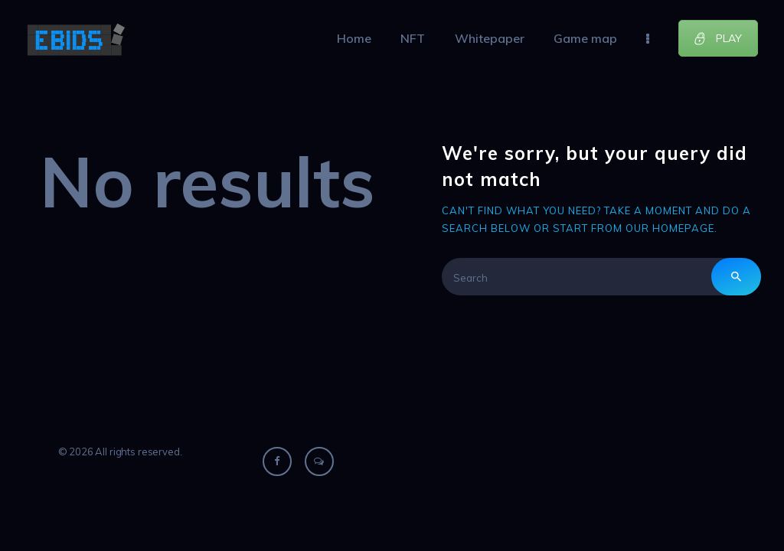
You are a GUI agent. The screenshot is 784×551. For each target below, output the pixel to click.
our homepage (670, 228)
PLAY (717, 38)
